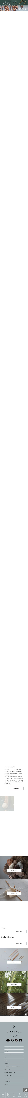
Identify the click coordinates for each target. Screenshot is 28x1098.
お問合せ (3, 647)
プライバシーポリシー (6, 635)
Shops (2, 626)
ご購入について (4, 629)
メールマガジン (4, 638)
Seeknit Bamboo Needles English (8, 644)
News (2, 623)
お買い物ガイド (4, 641)
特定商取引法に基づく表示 (7, 632)
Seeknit (3, 614)
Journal (3, 620)
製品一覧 (3, 617)
